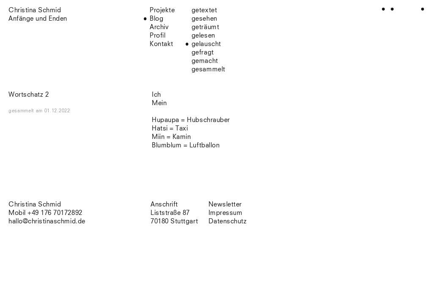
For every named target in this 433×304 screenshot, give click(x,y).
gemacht (205, 61)
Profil (157, 36)
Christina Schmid (34, 204)
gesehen (204, 19)
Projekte (162, 10)
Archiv (159, 27)
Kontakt (161, 44)
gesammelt (208, 69)
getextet (204, 10)
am (53, 111)
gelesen (203, 36)
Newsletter (225, 204)
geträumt (205, 27)
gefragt (203, 52)
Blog (156, 19)
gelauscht (206, 44)
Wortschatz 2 (28, 95)
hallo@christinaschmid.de (46, 221)
